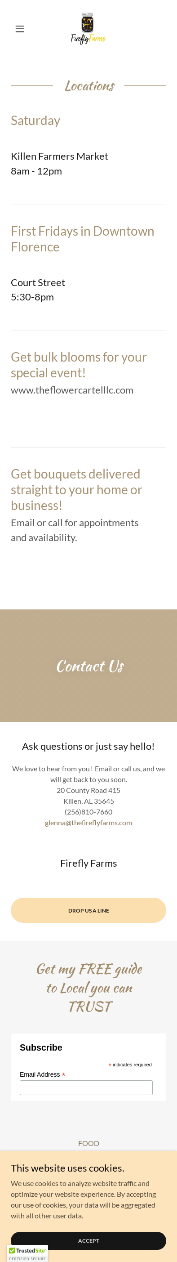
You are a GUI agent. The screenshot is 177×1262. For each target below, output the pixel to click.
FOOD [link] (88, 1143)
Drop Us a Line (88, 910)
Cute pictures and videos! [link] (88, 1155)
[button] (22, 29)
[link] (88, 29)
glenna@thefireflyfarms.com (88, 822)
